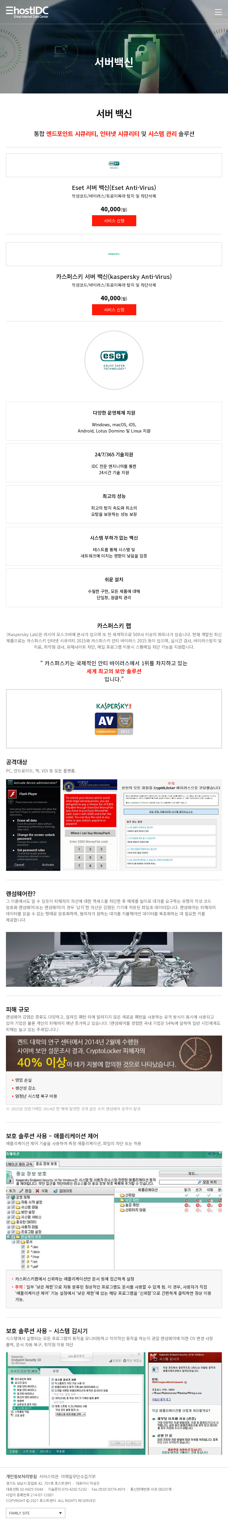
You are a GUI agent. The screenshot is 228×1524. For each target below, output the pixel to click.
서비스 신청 (114, 221)
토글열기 (218, 12)
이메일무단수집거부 (78, 1477)
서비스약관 (48, 1477)
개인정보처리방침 (21, 1477)
